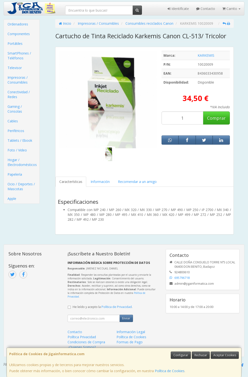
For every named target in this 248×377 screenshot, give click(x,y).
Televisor (15, 67)
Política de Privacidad (116, 307)
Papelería (15, 174)
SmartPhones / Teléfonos (19, 55)
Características (70, 181)
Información (100, 181)
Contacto (205, 8)
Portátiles (15, 43)
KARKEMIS (206, 55)
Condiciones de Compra (86, 342)
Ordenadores (18, 24)
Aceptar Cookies (224, 355)
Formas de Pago (129, 342)
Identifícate (178, 8)
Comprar (216, 118)
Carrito (231, 8)
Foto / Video (17, 150)
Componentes (19, 33)
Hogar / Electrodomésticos (22, 162)
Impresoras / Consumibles (18, 80)
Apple (12, 198)
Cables (13, 121)
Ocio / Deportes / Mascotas (21, 186)
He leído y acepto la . (102, 307)
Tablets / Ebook (20, 140)
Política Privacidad (82, 337)
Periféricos (16, 130)
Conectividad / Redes (19, 94)
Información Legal (130, 332)
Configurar (180, 355)
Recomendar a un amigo (137, 181)
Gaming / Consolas (15, 109)
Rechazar (200, 355)
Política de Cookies (170, 371)
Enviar (126, 318)
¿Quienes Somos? (82, 347)
